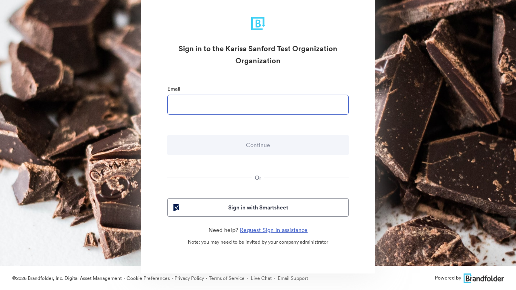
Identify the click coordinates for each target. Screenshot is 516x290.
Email (173, 88)
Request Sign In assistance (274, 230)
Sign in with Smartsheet (230, 207)
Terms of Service (227, 278)
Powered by (469, 277)
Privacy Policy (189, 278)
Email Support (292, 278)
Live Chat (261, 278)
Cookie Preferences (148, 278)
